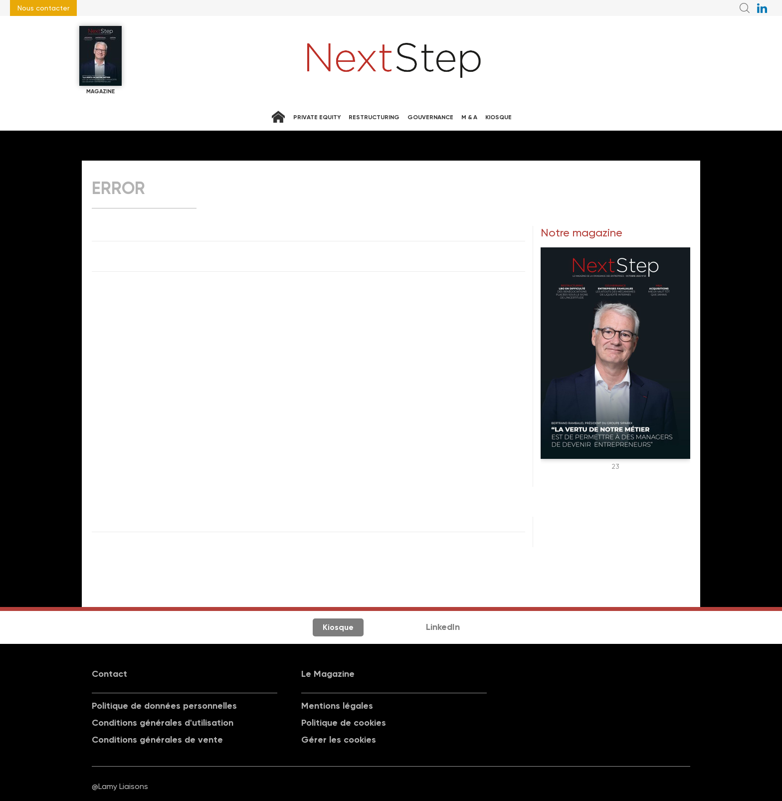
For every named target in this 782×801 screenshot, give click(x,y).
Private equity (317, 117)
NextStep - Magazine (394, 60)
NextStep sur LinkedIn (762, 8)
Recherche (744, 8)
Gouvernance (430, 117)
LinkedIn (443, 626)
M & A (469, 117)
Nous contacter (43, 8)
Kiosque (498, 117)
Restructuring (374, 117)
